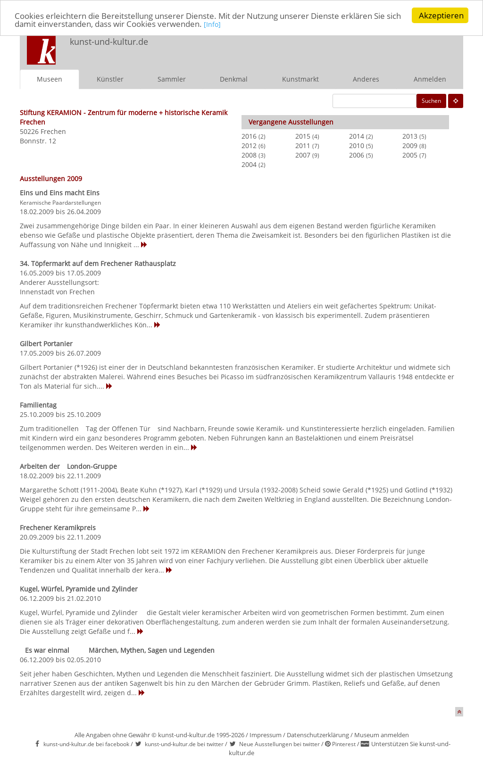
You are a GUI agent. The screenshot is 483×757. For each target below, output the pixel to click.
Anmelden (430, 79)
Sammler (172, 79)
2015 (302, 136)
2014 (356, 136)
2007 (302, 154)
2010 (356, 145)
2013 (409, 136)
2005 (409, 154)
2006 (356, 154)
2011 (302, 145)
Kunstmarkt (300, 79)
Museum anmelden (381, 735)
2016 (249, 136)
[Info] (212, 24)
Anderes (366, 79)
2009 (409, 145)
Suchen (431, 101)
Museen (49, 79)
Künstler (110, 79)
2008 (249, 154)
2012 (249, 145)
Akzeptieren (441, 15)
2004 (249, 164)
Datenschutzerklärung (318, 735)
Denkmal (234, 79)
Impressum (266, 735)
